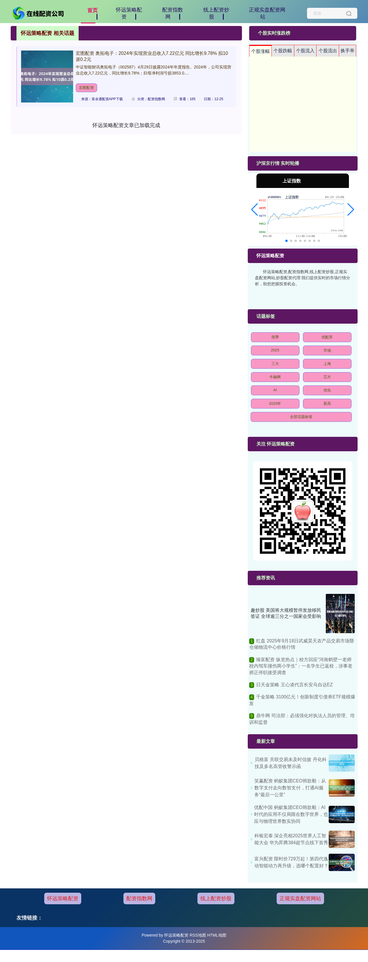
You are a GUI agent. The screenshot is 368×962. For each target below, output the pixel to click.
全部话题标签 (301, 417)
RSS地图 (198, 935)
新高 (327, 403)
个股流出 (328, 50)
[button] (254, 209)
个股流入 (305, 50)
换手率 (347, 50)
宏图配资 (86, 87)
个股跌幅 (282, 50)
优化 (327, 390)
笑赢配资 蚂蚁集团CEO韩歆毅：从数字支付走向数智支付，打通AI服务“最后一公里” (290, 787)
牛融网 (275, 377)
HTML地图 (216, 935)
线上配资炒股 (216, 898)
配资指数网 (139, 898)
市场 (327, 350)
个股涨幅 (260, 51)
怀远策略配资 (62, 898)
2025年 (275, 403)
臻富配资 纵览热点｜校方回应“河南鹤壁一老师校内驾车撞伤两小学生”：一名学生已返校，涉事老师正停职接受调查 (300, 666)
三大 (275, 363)
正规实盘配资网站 (300, 898)
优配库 (327, 337)
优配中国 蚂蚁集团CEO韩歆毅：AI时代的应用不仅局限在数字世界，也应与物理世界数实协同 (291, 814)
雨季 (275, 337)
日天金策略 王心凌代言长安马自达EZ (294, 684)
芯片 (327, 377)
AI (275, 390)
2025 (275, 350)
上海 (327, 363)
